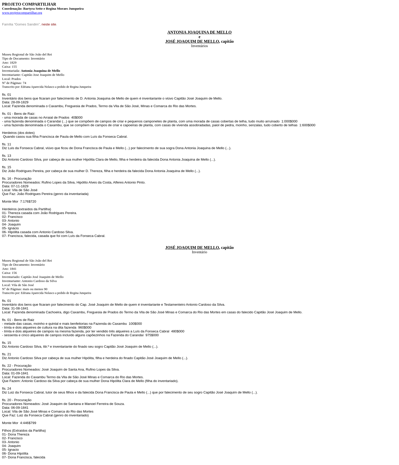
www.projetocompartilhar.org (22, 13)
